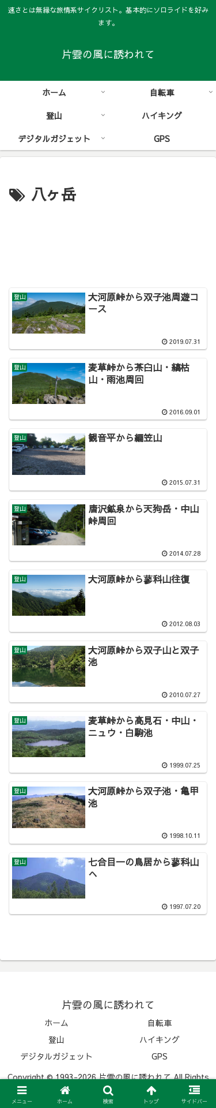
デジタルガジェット (56, 1056)
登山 (56, 1039)
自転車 (159, 1022)
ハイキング (159, 1039)
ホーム (56, 1022)
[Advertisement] (108, 242)
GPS (159, 1056)
